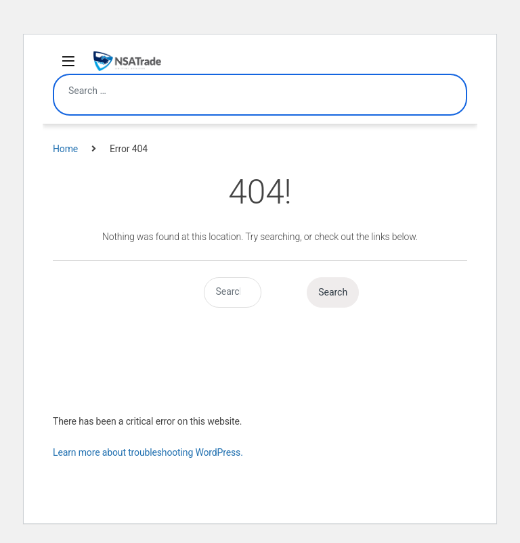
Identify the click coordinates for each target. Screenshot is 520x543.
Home (65, 148)
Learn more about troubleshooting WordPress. (148, 452)
